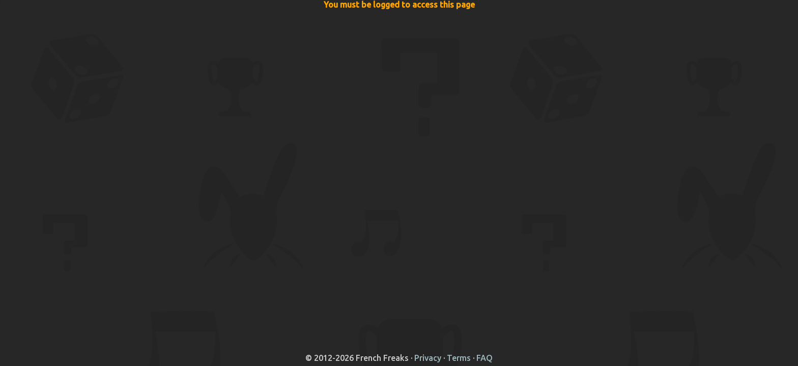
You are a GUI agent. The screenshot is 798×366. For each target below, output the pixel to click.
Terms (459, 357)
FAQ (484, 357)
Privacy (427, 357)
